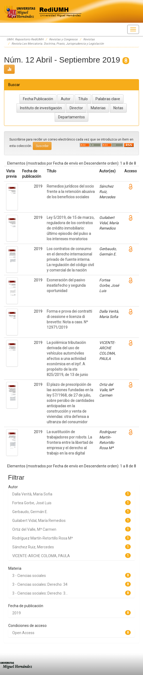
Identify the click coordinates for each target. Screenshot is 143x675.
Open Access (23, 633)
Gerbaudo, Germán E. (30, 512)
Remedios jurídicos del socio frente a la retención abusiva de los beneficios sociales (71, 191)
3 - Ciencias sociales (29, 575)
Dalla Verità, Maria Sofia (32, 494)
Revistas (89, 39)
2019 (16, 613)
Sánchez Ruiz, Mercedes (33, 547)
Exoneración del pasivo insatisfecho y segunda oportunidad (66, 285)
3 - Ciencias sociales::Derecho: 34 (39, 584)
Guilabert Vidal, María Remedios (39, 520)
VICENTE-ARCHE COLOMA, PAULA (41, 556)
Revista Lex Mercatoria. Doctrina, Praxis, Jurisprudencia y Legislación (57, 43)
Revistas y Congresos (63, 39)
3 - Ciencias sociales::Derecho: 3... (40, 593)
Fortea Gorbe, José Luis (31, 503)
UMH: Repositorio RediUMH (25, 39)
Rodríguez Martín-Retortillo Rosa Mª (42, 538)
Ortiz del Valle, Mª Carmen (34, 529)
